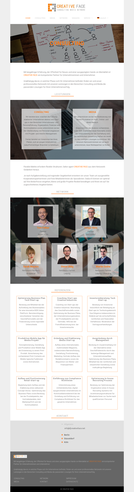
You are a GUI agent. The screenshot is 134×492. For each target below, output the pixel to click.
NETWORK (63, 18)
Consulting (88, 84)
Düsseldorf (69, 438)
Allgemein (68, 424)
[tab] (89, 424)
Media (100, 84)
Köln (66, 442)
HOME (27, 18)
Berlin (66, 435)
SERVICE (89, 18)
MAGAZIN (75, 18)
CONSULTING (40, 18)
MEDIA (52, 18)
